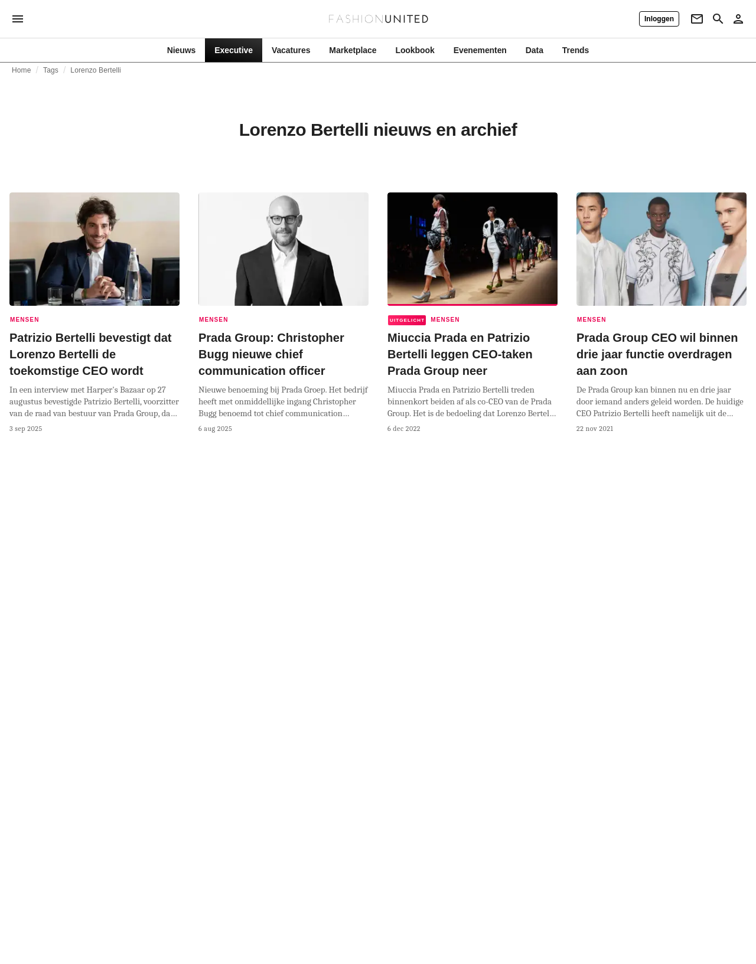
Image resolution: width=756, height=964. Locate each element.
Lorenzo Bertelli (95, 70)
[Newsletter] (697, 19)
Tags (50, 70)
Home (21, 70)
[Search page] (718, 19)
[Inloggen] (659, 19)
